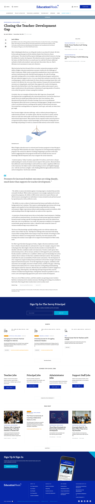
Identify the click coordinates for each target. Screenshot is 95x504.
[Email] (40, 313)
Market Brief (75, 13)
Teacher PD (38, 285)
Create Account (11, 466)
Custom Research (80, 497)
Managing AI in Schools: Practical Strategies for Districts (14, 339)
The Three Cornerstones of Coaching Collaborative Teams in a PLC (35, 418)
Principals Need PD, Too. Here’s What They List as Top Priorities (79, 428)
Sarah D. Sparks (7, 438)
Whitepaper (30, 413)
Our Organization (34, 486)
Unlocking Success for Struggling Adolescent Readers (44, 339)
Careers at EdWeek (34, 495)
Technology (53, 13)
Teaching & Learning (42, 13)
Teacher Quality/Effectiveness (26, 285)
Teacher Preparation (70, 54)
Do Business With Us (81, 483)
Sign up (61, 313)
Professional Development (12, 22)
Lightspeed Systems (24, 350)
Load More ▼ (47, 448)
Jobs (67, 13)
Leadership (18, 13)
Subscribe (85, 6)
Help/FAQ (48, 488)
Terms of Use (44, 501)
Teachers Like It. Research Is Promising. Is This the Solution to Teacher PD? (12, 428)
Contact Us (48, 483)
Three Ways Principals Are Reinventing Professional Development (57, 428)
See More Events (47, 360)
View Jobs (9, 387)
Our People (32, 490)
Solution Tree (38, 429)
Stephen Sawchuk (69, 61)
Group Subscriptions (65, 490)
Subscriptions (64, 486)
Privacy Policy (54, 501)
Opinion (61, 13)
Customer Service (49, 490)
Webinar (24, 335)
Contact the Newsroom (50, 493)
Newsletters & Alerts (65, 488)
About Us (32, 483)
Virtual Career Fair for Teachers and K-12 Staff (77, 338)
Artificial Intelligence (15, 335)
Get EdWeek (63, 483)
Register (7, 350)
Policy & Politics (29, 13)
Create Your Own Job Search (47, 398)
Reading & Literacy (44, 335)
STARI (51, 350)
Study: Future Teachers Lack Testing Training (76, 45)
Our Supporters (33, 493)
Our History (32, 488)
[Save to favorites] (5, 43)
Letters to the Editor (50, 486)
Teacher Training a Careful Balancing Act (76, 57)
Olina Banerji (52, 436)
